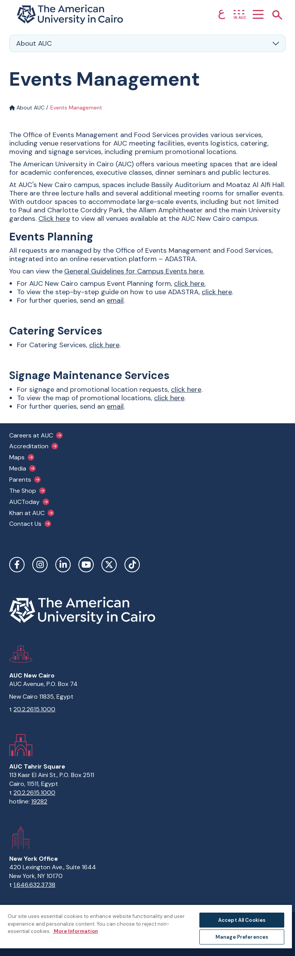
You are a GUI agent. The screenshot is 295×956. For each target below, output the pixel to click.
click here (189, 283)
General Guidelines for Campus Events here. (134, 271)
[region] (146, 930)
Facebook (17, 564)
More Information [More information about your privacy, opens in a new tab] (75, 931)
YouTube (86, 564)
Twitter (109, 564)
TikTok (132, 564)
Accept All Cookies (241, 920)
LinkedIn (63, 564)
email (115, 300)
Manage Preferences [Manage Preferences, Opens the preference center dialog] (241, 937)
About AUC (27, 107)
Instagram (40, 564)
